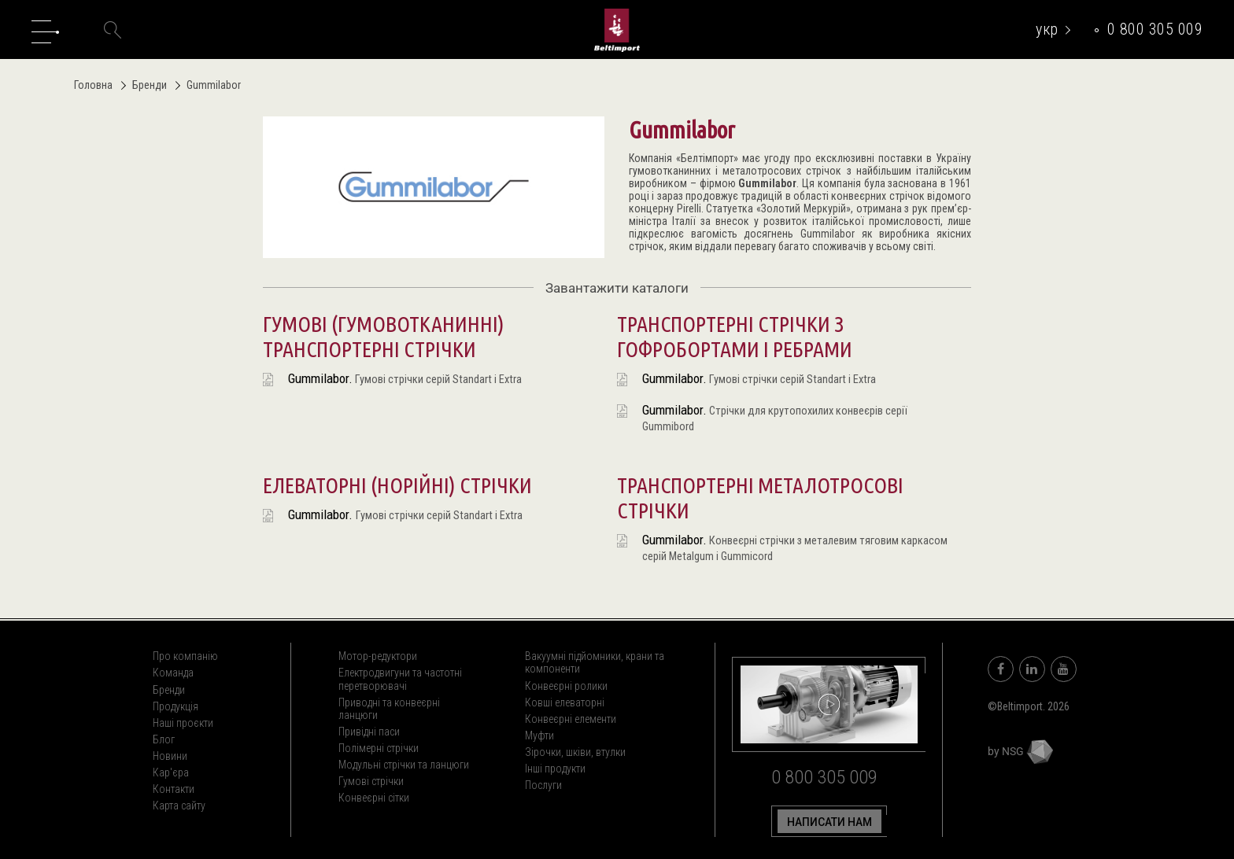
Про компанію (185, 656)
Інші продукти (555, 768)
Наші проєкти (183, 723)
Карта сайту (179, 805)
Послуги (543, 785)
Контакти (173, 789)
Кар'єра (171, 772)
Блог (164, 739)
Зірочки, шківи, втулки (575, 752)
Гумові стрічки (371, 781)
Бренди (145, 85)
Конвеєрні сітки (373, 797)
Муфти (539, 735)
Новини (170, 756)
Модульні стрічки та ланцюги (403, 764)
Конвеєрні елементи (570, 719)
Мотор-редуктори (377, 656)
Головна (93, 85)
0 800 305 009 (1155, 29)
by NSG (1020, 751)
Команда (173, 672)
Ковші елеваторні (564, 702)
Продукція (175, 706)
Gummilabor (767, 183)
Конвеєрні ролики (566, 686)
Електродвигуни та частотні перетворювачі (400, 678)
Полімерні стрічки (378, 748)
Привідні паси (369, 731)
